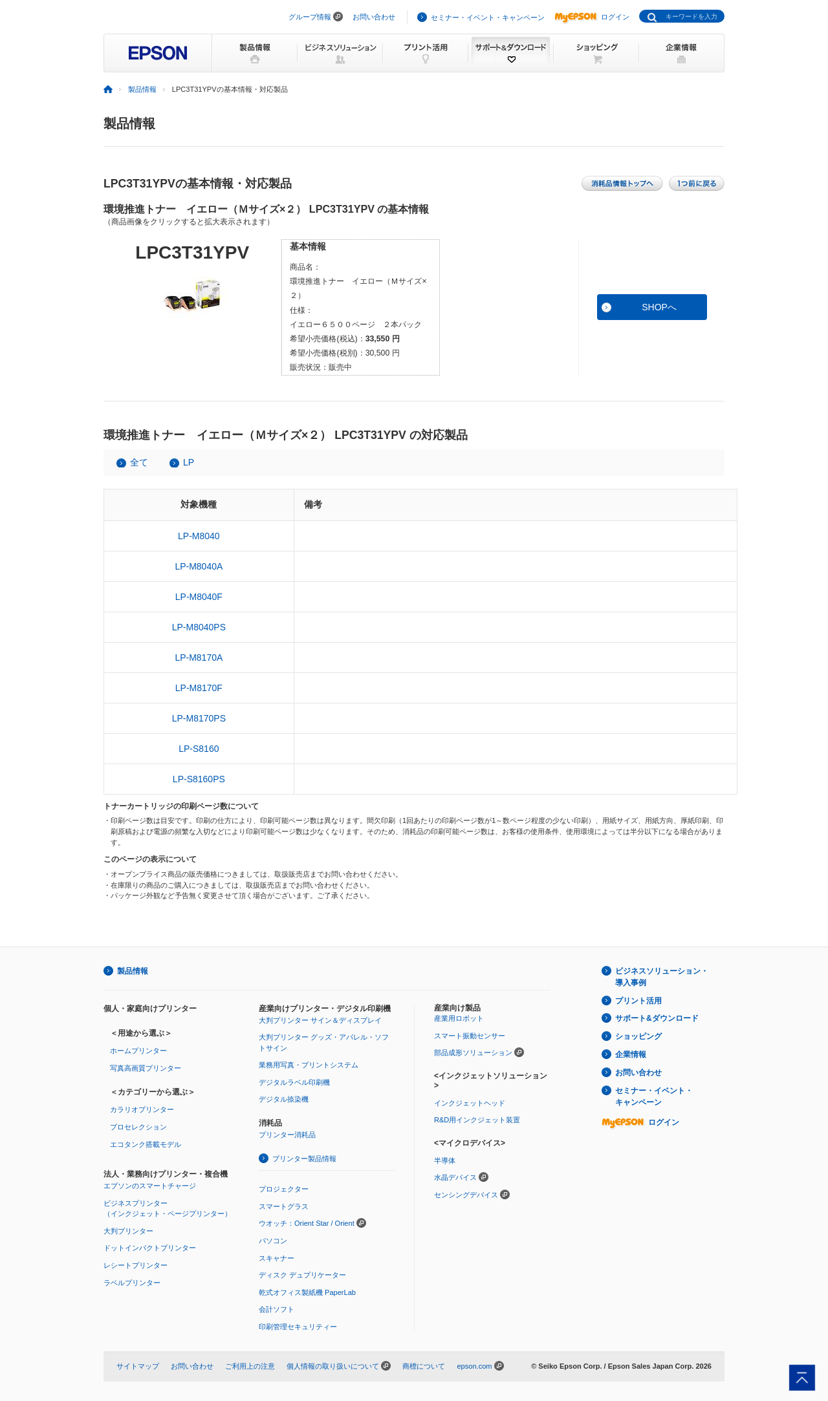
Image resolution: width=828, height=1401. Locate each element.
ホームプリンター (138, 1050)
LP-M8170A (199, 657)
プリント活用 (638, 1000)
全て (139, 462)
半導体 (444, 1160)
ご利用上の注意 (250, 1366)
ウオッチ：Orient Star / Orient (306, 1223)
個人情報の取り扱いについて (333, 1366)
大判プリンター (128, 1231)
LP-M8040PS (199, 627)
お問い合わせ (374, 17)
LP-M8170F (199, 688)
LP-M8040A (199, 566)
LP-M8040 (199, 536)
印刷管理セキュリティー (298, 1327)
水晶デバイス (455, 1177)
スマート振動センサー (469, 1036)
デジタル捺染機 (284, 1099)
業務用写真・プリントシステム (308, 1065)
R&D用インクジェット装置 (477, 1120)
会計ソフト (276, 1309)
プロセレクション (138, 1127)
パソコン (273, 1241)
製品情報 (142, 89)
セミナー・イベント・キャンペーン (488, 17)
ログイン (591, 17)
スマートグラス (284, 1206)
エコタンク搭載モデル (145, 1144)
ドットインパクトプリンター (150, 1248)
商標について (423, 1366)
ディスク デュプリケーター (302, 1275)
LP (188, 462)
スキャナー (276, 1258)
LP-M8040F (199, 597)
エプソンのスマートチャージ (150, 1186)
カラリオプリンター (142, 1109)
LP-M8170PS (199, 718)
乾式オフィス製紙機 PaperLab (307, 1292)
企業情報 (630, 1054)
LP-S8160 (199, 748)
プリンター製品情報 (304, 1158)
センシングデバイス (466, 1195)
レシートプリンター (136, 1265)
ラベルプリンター (132, 1283)
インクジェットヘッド (469, 1103)
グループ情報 (310, 17)
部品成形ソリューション (473, 1052)
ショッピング (638, 1036)
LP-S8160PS (199, 779)
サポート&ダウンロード (657, 1018)
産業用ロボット (459, 1018)
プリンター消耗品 (287, 1135)
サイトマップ (137, 1366)
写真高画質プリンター (145, 1068)
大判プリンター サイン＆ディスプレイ (320, 1020)
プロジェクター (284, 1189)
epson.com (474, 1366)
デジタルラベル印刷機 (294, 1082)
